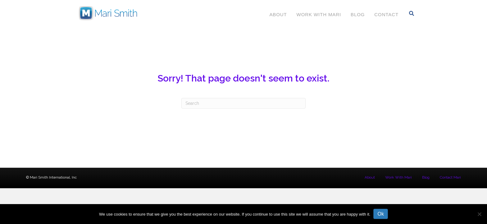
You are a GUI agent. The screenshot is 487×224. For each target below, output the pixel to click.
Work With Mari (319, 14)
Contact (386, 14)
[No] (479, 214)
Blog (358, 14)
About (278, 14)
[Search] (411, 13)
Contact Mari (450, 177)
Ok (380, 214)
